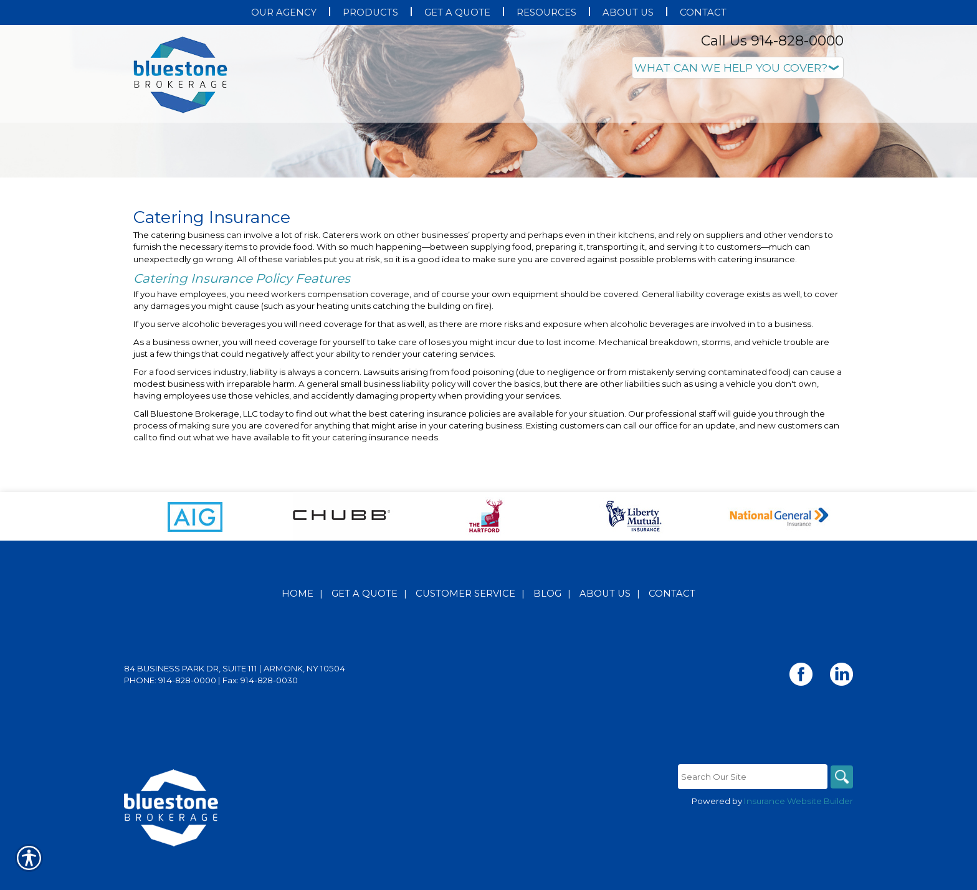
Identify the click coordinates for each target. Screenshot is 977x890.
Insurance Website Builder (798, 840)
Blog (547, 632)
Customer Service (465, 632)
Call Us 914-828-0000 (772, 40)
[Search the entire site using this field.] (750, 815)
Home (297, 632)
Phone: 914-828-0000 (170, 719)
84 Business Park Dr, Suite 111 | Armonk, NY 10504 (234, 707)
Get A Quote (364, 632)
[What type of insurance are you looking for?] (738, 67)
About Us (605, 632)
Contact (672, 632)
